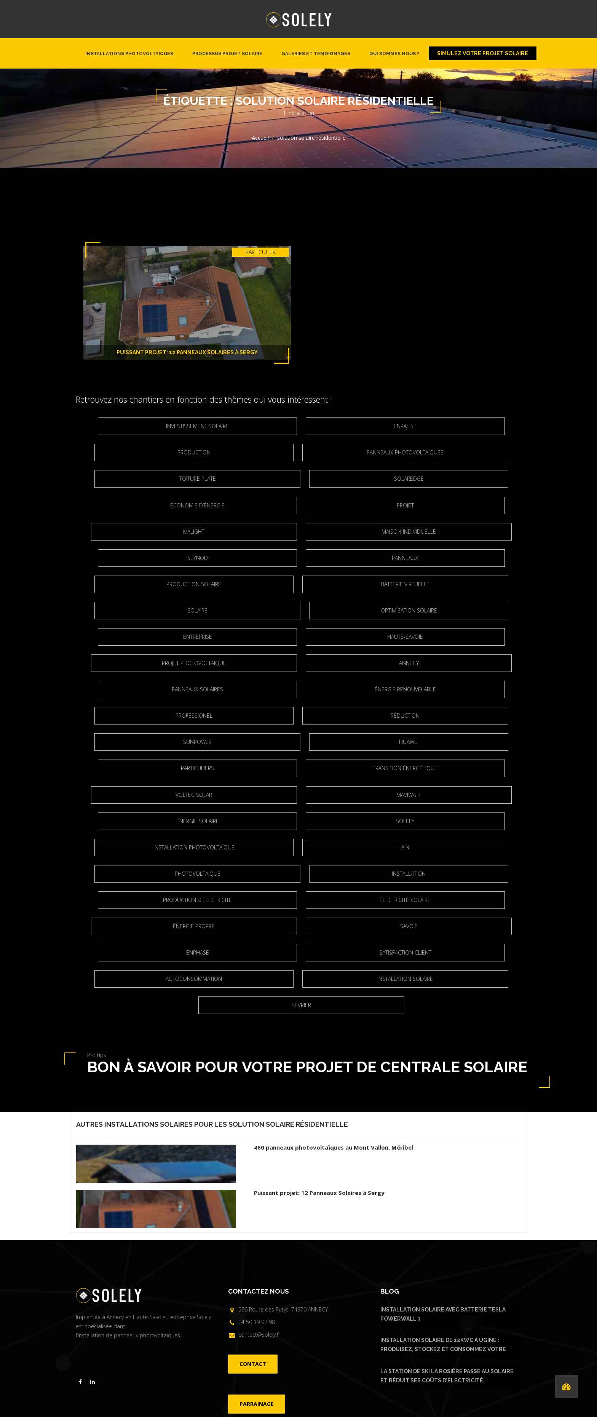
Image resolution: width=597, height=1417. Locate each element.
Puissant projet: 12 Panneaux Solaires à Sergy (187, 352)
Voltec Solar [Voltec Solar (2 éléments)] (223, 715)
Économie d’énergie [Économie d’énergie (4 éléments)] (301, 478)
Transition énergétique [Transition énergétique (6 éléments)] (447, 689)
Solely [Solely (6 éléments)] (301, 741)
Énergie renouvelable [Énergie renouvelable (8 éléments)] (301, 636)
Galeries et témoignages (315, 53)
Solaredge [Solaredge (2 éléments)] (155, 478)
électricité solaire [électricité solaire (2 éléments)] (447, 794)
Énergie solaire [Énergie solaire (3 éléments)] (155, 741)
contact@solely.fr (259, 1202)
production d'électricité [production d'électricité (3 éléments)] (301, 794)
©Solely (295, 1351)
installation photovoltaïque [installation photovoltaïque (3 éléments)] (447, 741)
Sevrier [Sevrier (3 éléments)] (379, 873)
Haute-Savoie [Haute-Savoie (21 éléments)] (448, 584)
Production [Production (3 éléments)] (448, 426)
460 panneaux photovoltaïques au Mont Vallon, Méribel (333, 1015)
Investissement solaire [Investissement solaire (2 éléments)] (154, 426)
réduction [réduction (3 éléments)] (223, 663)
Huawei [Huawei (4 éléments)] (154, 689)
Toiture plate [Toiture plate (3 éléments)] (379, 452)
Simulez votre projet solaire (482, 53)
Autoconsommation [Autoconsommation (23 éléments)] (448, 847)
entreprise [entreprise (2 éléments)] (301, 584)
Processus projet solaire (227, 53)
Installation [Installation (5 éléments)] (155, 794)
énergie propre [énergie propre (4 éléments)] (223, 821)
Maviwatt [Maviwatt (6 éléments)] (379, 715)
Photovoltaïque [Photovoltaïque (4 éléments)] (379, 768)
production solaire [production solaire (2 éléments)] (447, 531)
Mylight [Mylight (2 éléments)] (223, 505)
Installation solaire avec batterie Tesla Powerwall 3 (443, 1182)
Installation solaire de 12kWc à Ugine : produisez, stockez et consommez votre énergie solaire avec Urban (443, 1214)
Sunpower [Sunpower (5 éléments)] (379, 663)
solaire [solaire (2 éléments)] (379, 557)
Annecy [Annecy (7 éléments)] (379, 610)
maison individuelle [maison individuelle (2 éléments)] (379, 505)
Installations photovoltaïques (129, 53)
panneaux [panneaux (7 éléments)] (301, 531)
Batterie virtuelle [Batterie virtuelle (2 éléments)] (223, 557)
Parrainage (345, 1338)
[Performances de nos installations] (566, 1386)
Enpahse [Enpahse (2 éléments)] (301, 426)
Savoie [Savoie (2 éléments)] (379, 821)
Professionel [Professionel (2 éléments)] (447, 636)
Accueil (260, 137)
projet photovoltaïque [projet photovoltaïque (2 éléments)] (224, 610)
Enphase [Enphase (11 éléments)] (155, 847)
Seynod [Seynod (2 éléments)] (155, 531)
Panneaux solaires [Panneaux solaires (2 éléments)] (154, 636)
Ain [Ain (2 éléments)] (224, 768)
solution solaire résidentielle (288, 992)
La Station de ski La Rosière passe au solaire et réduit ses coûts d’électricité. (447, 1244)
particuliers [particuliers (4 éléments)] (301, 689)
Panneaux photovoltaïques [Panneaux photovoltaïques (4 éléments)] (223, 452)
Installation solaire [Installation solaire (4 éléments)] (223, 873)
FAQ (324, 1338)
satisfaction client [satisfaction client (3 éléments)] (301, 847)
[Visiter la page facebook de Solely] (80, 1250)
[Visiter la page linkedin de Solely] (92, 1250)
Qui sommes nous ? (394, 53)
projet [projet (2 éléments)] (448, 478)
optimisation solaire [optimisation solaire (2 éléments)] (155, 584)
